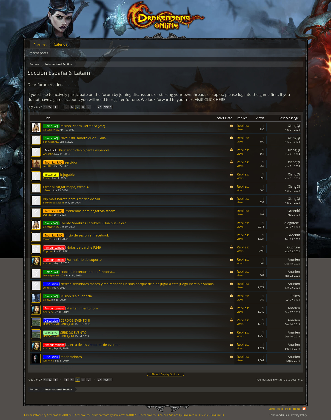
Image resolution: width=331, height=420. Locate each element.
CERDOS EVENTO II (75, 320)
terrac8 (47, 239)
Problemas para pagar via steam (90, 211)
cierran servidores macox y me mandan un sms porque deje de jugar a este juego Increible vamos (137, 283)
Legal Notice (275, 408)
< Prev (47, 106)
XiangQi (294, 125)
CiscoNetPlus (50, 129)
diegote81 (292, 222)
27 (99, 106)
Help (288, 408)
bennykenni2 (50, 141)
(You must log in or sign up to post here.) (279, 379)
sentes (47, 287)
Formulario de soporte (84, 259)
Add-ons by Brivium (191, 415)
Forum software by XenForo (57, 415)
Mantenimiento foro (82, 308)
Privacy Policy (299, 415)
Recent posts (38, 53)
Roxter (47, 178)
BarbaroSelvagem (53, 202)
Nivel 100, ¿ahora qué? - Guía (83, 138)
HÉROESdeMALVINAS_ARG (58, 324)
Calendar (61, 44)
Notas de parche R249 (83, 247)
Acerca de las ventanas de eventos (93, 344)
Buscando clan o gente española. (85, 150)
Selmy (46, 299)
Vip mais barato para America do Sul (71, 199)
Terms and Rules (279, 415)
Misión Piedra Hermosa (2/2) (82, 125)
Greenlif (294, 210)
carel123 (48, 166)
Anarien (47, 263)
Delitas (47, 214)
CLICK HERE (214, 99)
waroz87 (48, 154)
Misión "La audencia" (76, 296)
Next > (107, 106)
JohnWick (48, 360)
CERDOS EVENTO (73, 332)
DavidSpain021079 (54, 275)
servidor (71, 162)
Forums (40, 44)
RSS (304, 408)
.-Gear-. (47, 190)
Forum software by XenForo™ (123, 415)
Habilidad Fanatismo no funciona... (87, 271)
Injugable (67, 174)
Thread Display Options (165, 374)
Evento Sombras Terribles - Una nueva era (93, 223)
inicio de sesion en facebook (87, 235)
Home (296, 408)
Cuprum (48, 251)
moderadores (71, 356)
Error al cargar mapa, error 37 (66, 186)
